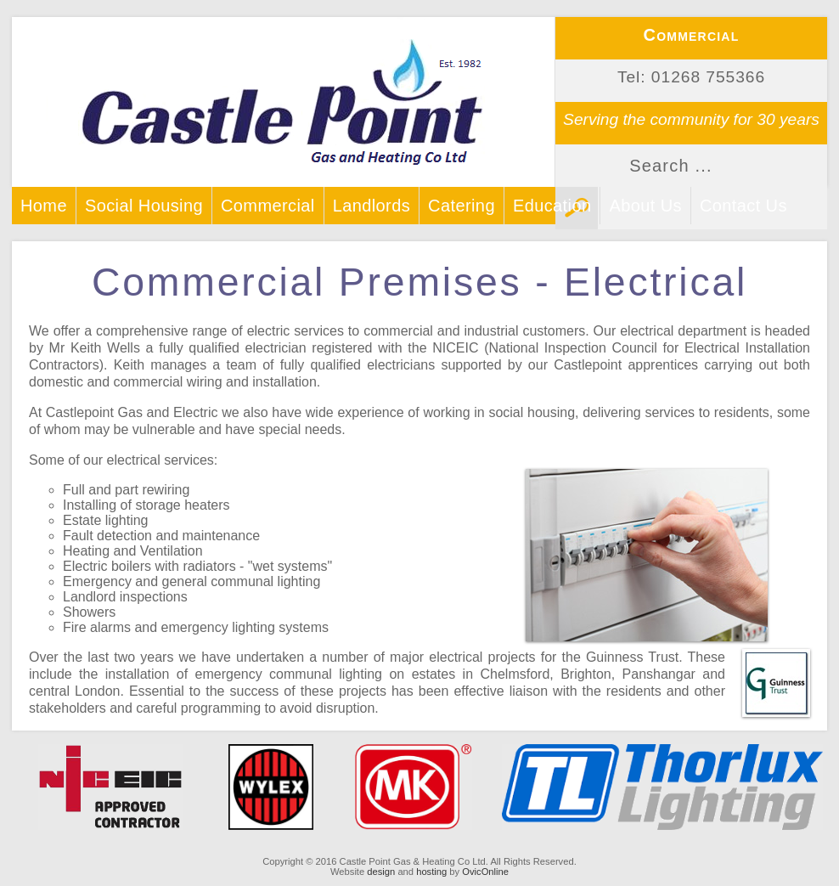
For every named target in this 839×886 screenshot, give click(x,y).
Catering (461, 205)
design (381, 871)
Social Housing (144, 205)
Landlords (371, 205)
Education (552, 205)
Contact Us (743, 205)
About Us (645, 205)
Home (43, 205)
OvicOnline (485, 871)
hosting (431, 871)
